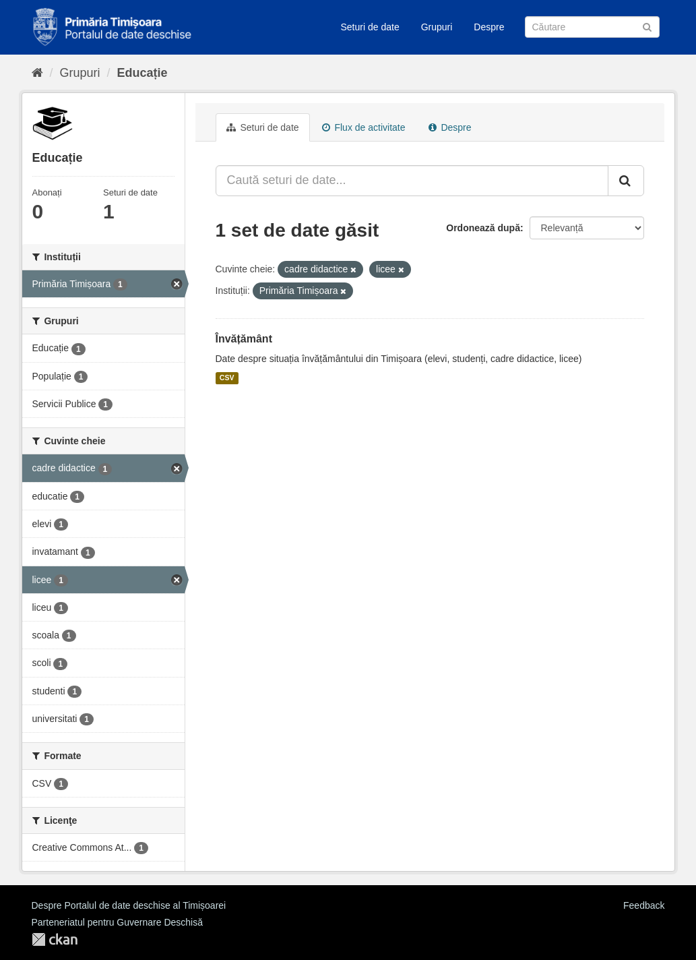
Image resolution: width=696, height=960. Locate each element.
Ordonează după (483, 227)
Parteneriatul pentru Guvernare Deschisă (117, 922)
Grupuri (437, 27)
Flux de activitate (364, 127)
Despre (489, 27)
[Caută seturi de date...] (412, 180)
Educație (142, 73)
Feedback (643, 905)
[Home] (37, 73)
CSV (227, 378)
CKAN (54, 939)
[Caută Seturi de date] (592, 27)
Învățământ (244, 338)
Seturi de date (370, 27)
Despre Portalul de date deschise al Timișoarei (129, 905)
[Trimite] (647, 26)
